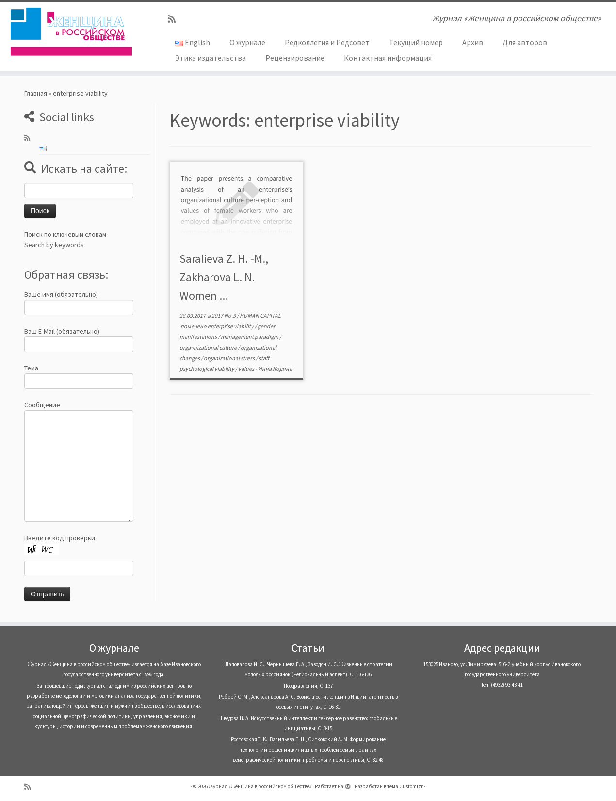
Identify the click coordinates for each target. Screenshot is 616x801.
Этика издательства (210, 58)
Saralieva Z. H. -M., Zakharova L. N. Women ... (223, 277)
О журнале (247, 42)
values (246, 368)
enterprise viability (231, 326)
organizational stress (230, 358)
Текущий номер (416, 42)
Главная (35, 93)
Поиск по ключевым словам (65, 234)
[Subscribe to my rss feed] (175, 19)
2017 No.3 (224, 315)
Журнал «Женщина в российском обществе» (260, 786)
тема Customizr (405, 786)
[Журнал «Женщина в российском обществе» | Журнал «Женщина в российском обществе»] (71, 31)
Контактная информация (388, 58)
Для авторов (525, 42)
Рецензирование (294, 58)
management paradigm (250, 336)
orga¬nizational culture (208, 347)
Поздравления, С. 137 (308, 685)
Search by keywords (54, 244)
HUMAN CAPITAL (260, 315)
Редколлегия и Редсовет (327, 42)
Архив (472, 42)
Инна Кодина (275, 368)
